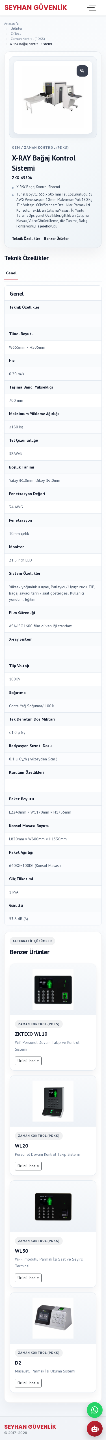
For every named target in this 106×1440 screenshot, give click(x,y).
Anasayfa (11, 23)
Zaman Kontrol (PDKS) (28, 38)
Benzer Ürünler (56, 238)
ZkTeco (16, 33)
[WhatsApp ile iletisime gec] (95, 1410)
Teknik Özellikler (26, 238)
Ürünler (16, 28)
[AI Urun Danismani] (95, 1429)
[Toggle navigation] (91, 7)
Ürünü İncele (28, 1060)
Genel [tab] (11, 273)
